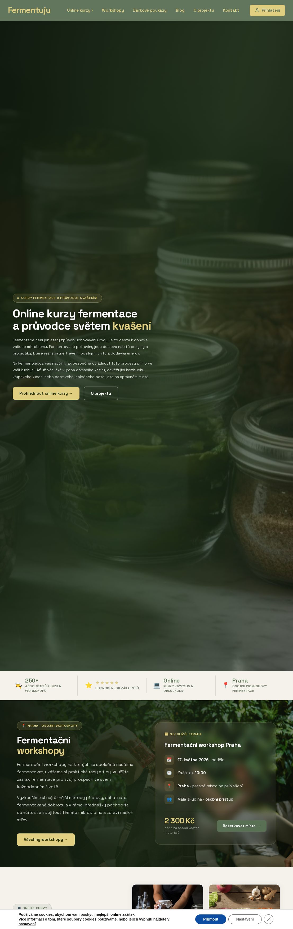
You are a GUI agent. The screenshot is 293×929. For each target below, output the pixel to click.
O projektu (204, 10)
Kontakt (230, 10)
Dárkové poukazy (153, 10)
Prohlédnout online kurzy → (46, 393)
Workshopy (118, 10)
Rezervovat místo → (241, 826)
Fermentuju (30, 10)
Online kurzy (87, 10)
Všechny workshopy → (46, 839)
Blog (181, 10)
